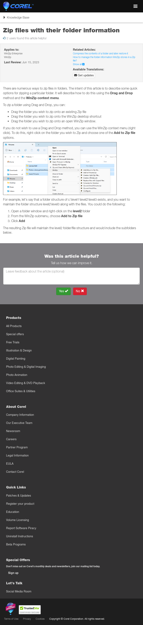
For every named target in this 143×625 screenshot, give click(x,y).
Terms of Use (11, 618)
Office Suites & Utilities (20, 391)
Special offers (15, 334)
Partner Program (17, 447)
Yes (63, 291)
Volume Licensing (17, 520)
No (80, 291)
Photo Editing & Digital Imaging (26, 367)
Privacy (27, 618)
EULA (9, 463)
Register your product (20, 504)
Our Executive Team (19, 423)
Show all (79, 64)
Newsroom (13, 431)
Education (12, 512)
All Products (14, 326)
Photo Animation (16, 375)
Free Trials (12, 342)
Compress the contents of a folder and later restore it (100, 53)
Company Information (20, 415)
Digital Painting (15, 358)
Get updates (84, 75)
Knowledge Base (16, 18)
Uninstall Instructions (19, 536)
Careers (11, 439)
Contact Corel (15, 472)
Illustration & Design (19, 350)
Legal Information (17, 455)
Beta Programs (16, 544)
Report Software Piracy (21, 528)
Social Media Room (18, 591)
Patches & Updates (18, 495)
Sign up (13, 573)
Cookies (40, 618)
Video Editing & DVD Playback (25, 383)
